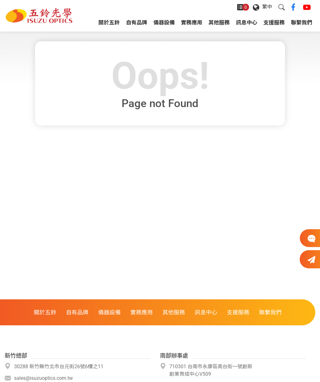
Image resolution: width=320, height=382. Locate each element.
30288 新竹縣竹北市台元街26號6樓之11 (58, 366)
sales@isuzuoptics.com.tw (43, 378)
